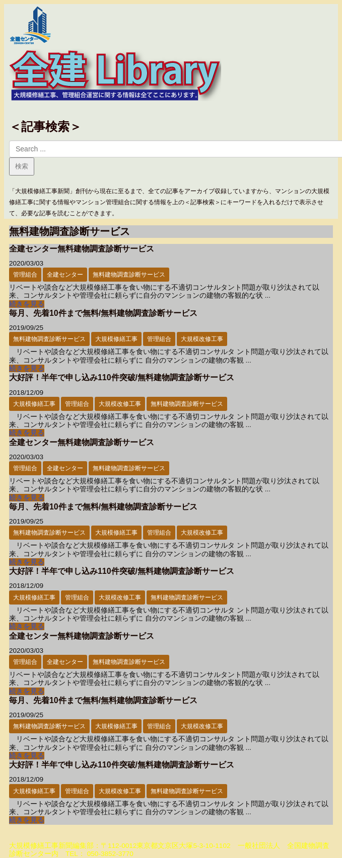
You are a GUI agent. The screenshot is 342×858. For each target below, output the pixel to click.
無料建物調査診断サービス (129, 274)
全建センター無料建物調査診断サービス (81, 248)
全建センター (65, 274)
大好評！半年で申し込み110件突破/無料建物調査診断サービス (121, 377)
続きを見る (26, 304)
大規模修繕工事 (116, 338)
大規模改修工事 (202, 338)
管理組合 (25, 274)
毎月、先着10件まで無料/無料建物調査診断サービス (103, 313)
